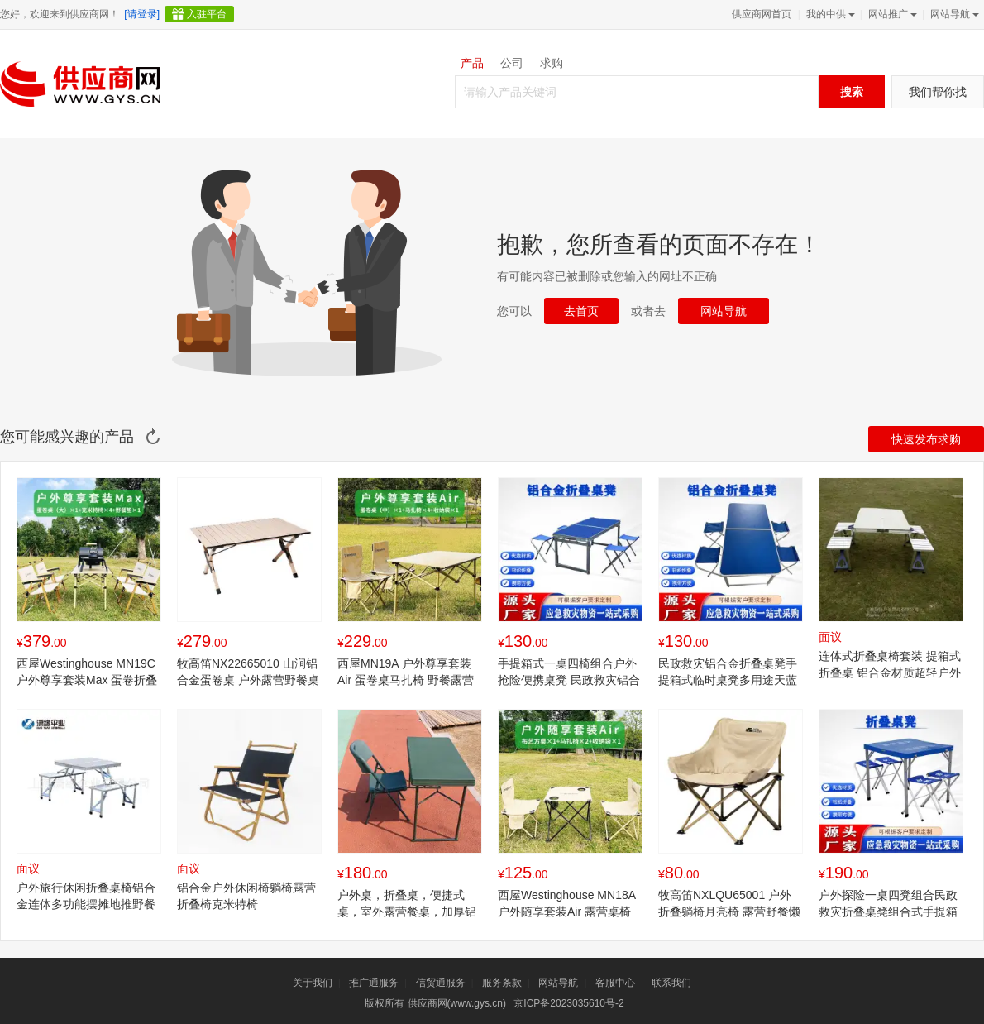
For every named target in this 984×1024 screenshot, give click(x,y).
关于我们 (312, 982)
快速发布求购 (926, 439)
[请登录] (142, 14)
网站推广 (891, 14)
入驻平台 (207, 14)
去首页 (581, 311)
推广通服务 (374, 982)
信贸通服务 (441, 982)
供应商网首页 (761, 14)
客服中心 (615, 982)
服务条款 (502, 982)
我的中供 (829, 14)
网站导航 (953, 14)
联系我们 (671, 982)
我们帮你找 (938, 91)
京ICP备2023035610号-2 (568, 1003)
